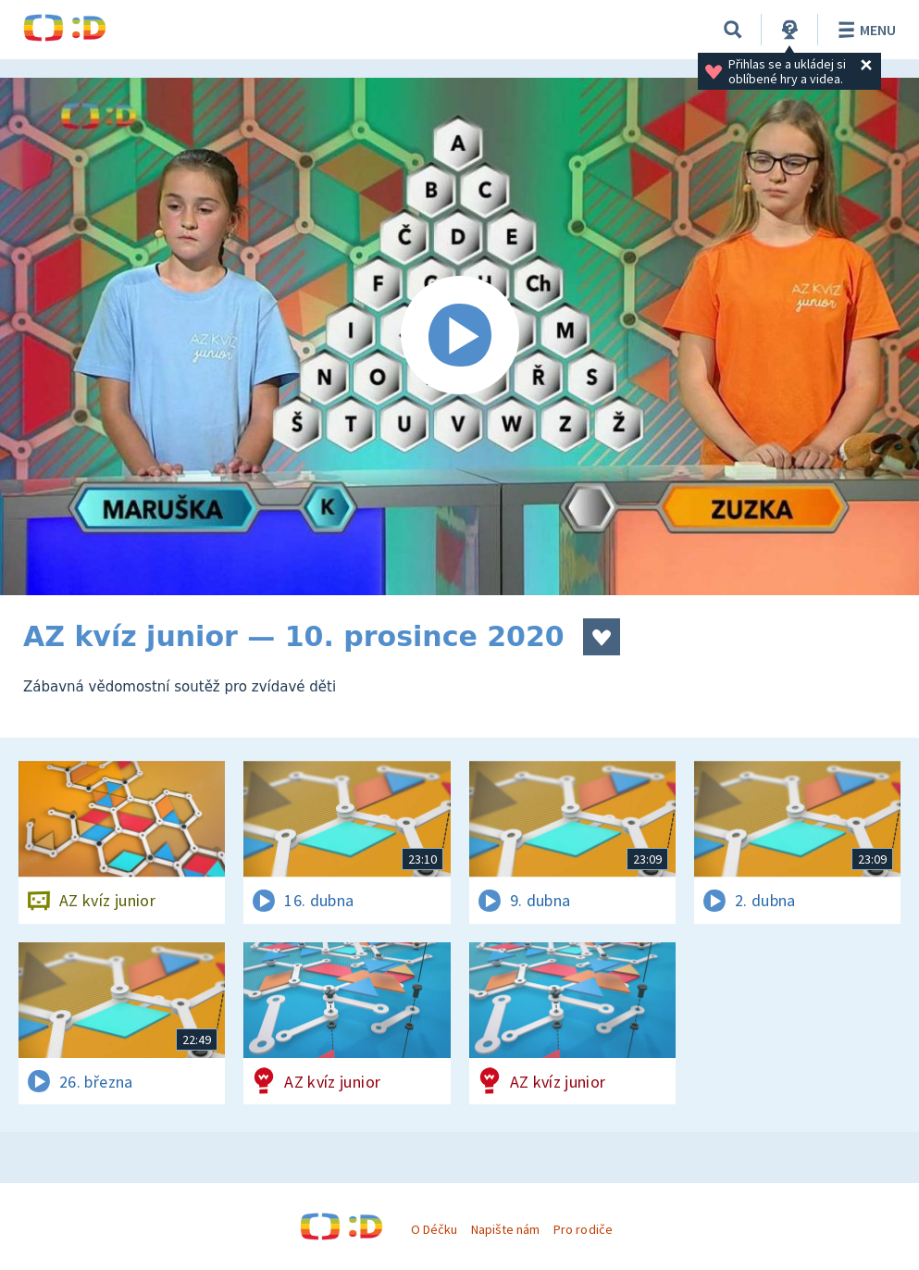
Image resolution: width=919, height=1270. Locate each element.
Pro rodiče (582, 1229)
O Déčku (434, 1229)
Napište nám (505, 1229)
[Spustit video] (459, 336)
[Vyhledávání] (733, 29)
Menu (864, 30)
